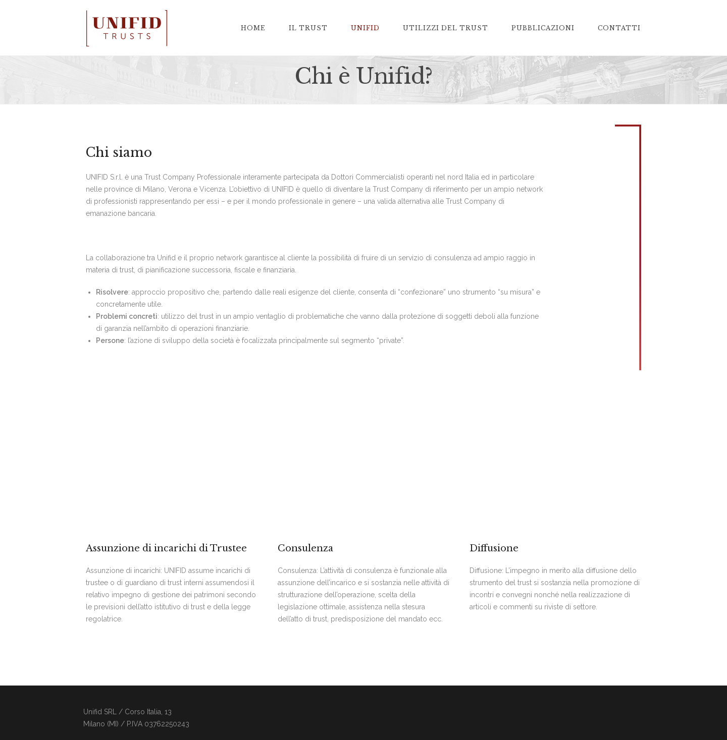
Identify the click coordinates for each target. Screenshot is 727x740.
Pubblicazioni (543, 28)
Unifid (365, 28)
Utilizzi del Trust (445, 28)
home (253, 28)
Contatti (619, 28)
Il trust (308, 28)
